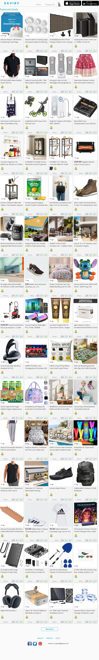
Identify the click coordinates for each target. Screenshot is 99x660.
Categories (50, 4)
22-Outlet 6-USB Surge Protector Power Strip (9, 571)
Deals (38, 4)
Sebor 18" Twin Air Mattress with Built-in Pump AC (35, 611)
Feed (57, 638)
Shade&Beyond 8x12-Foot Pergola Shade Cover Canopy (61, 40)
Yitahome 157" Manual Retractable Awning (34, 489)
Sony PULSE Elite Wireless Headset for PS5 (10, 367)
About (40, 638)
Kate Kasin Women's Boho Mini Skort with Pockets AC (84, 81)
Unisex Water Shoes (57, 488)
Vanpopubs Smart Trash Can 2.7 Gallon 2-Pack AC (85, 40)
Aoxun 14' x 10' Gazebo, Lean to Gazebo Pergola (85, 244)
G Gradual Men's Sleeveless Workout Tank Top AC (12, 489)
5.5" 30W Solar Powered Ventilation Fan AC (59, 611)
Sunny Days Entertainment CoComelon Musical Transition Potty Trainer (84, 409)
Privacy (49, 638)
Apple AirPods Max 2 (8, 610)
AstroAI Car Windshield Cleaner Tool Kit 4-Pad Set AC (61, 571)
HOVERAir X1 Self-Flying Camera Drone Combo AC (35, 571)
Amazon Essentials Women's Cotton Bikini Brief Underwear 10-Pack (12, 531)
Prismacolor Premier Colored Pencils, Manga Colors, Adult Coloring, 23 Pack (85, 531)
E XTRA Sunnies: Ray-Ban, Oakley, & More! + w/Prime (85, 572)
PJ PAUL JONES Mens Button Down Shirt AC (11, 81)
